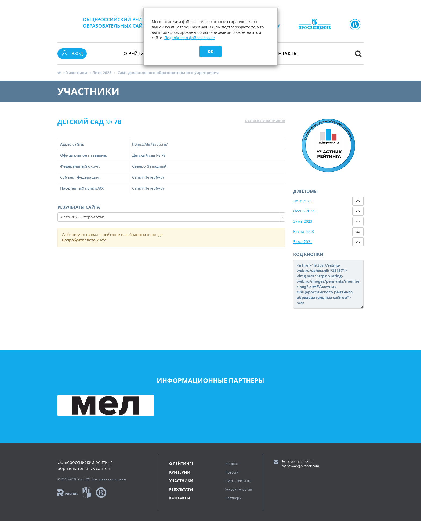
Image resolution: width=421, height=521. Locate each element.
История (232, 463)
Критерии (179, 472)
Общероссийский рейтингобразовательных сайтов (119, 22)
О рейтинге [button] (138, 53)
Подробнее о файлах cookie (189, 37)
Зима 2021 (302, 241)
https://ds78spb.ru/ (150, 144)
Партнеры (233, 498)
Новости (232, 472)
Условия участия (238, 489)
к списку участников (265, 121)
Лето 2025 (101, 72)
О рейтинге (181, 463)
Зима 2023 (302, 221)
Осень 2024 (303, 211)
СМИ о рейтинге (238, 481)
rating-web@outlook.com (300, 466)
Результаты (181, 489)
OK (210, 51)
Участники (76, 72)
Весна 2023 (303, 231)
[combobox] (171, 217)
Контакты (284, 53)
